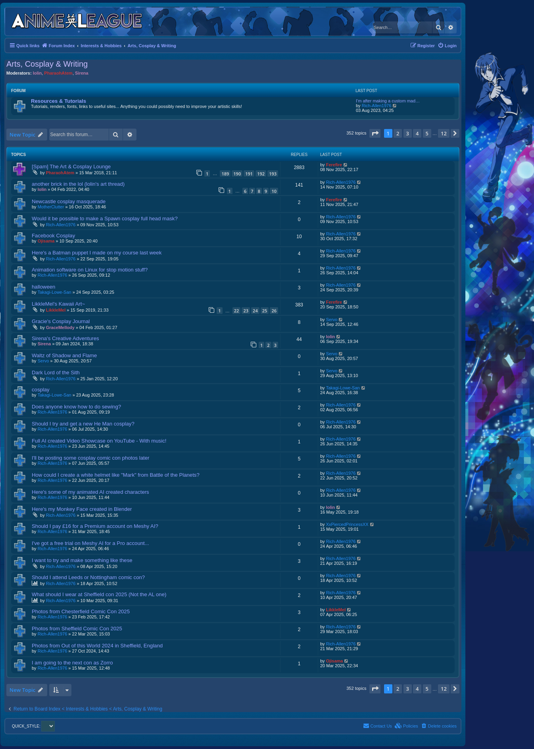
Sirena (81, 73)
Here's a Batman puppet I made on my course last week (96, 253)
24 (255, 311)
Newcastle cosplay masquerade (69, 201)
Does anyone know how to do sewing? (76, 407)
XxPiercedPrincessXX (347, 524)
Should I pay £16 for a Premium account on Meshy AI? (95, 526)
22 (236, 311)
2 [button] (397, 133)
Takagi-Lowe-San (54, 292)
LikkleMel (56, 310)
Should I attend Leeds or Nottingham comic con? (88, 577)
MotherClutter (51, 206)
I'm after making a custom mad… (388, 100)
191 (249, 174)
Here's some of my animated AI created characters (90, 492)
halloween (43, 287)
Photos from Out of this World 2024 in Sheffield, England (97, 646)
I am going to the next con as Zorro (72, 663)
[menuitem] (447, 45)
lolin (37, 73)
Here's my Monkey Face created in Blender (82, 509)
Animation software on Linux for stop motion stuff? (90, 270)
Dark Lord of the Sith (56, 372)
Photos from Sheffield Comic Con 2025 (77, 629)
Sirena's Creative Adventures (65, 338)
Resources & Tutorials (58, 101)
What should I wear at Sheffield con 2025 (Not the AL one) (99, 594)
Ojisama (46, 241)
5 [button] (427, 133)
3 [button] (407, 133)
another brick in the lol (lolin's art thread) (78, 184)
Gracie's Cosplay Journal (61, 321)
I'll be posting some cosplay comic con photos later (90, 458)
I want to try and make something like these (82, 560)
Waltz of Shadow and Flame (64, 355)
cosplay (41, 390)
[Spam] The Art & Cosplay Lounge (71, 166)
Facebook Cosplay (53, 236)
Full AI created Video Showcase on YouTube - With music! (99, 441)
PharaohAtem (58, 73)
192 (261, 174)
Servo (332, 319)
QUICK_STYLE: (33, 726)
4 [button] (417, 133)
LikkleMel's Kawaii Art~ (58, 304)
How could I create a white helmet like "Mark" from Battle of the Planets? (116, 475)
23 (245, 311)
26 (274, 311)
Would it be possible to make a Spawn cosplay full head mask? (105, 218)
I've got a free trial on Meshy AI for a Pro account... (90, 543)
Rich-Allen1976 (377, 105)
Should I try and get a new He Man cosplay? (83, 424)
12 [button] (444, 133)
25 (264, 311)
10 (274, 191)
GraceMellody (60, 327)
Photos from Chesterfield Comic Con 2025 (81, 611)
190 (237, 174)
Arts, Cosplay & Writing (47, 64)
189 (225, 174)
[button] (374, 133)
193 (273, 174)
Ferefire (334, 164)
